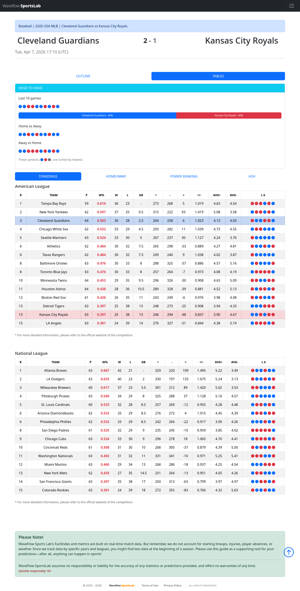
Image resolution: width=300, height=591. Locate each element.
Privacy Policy (172, 585)
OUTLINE (83, 76)
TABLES (218, 76)
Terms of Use (149, 585)
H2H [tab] (252, 176)
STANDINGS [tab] (48, 176)
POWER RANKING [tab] (184, 176)
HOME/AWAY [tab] (116, 176)
